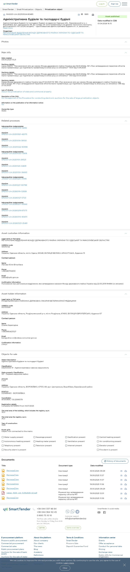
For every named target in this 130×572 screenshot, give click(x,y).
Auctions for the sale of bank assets (14, 553)
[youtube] (99, 513)
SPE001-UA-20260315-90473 (14, 217)
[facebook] (104, 513)
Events (102, 540)
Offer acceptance (106, 543)
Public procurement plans (12, 549)
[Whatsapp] (72, 513)
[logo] (17, 509)
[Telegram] (77, 513)
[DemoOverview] (73, 528)
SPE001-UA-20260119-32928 (14, 191)
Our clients (39, 543)
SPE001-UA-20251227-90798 (14, 185)
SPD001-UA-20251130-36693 (14, 172)
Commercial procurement (12, 543)
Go (3, 104)
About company (41, 540)
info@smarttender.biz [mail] (75, 519)
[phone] (46, 509)
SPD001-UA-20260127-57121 (14, 198)
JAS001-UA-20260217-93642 (14, 204)
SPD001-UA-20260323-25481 (14, 223)
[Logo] (10, 4)
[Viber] (67, 513)
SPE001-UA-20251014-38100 (14, 140)
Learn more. (69, 563)
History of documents (115, 461)
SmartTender (72, 540)
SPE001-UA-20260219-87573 (14, 210)
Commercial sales (9, 546)
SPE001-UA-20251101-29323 (14, 160)
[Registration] (114, 3)
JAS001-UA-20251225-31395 (14, 179)
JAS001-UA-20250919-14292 (14, 128)
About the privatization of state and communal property (26, 92)
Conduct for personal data (110, 546)
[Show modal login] (101, 3)
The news (38, 546)
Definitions (38, 555)
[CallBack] (41, 528)
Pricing (102, 549)
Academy (38, 552)
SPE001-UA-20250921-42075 (14, 134)
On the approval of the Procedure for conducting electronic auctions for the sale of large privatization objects (50, 98)
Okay (65, 568)
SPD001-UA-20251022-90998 (15, 147)
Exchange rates (105, 552)
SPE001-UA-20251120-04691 (14, 166)
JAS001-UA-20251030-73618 (14, 153)
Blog (36, 549)
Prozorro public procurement (14, 540)
